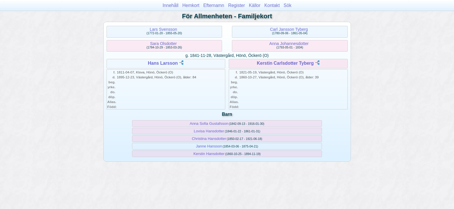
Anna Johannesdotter (289, 43)
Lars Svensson (163, 29)
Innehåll (171, 5)
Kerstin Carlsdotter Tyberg (285, 63)
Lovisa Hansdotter (209, 131)
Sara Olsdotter (163, 43)
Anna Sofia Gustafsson (209, 123)
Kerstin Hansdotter (209, 154)
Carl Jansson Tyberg (289, 29)
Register (236, 5)
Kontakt (272, 5)
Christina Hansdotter (209, 138)
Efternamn (213, 5)
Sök (288, 5)
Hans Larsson (163, 63)
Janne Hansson (209, 146)
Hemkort (190, 5)
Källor (255, 5)
